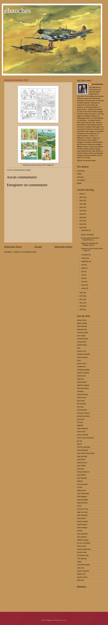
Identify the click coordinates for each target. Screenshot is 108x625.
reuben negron (82, 524)
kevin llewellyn (82, 478)
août (83, 265)
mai (82, 275)
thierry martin (81, 546)
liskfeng (79, 481)
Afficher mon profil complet (86, 160)
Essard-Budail (82, 410)
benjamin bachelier (83, 354)
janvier (83, 288)
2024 (81, 197)
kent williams (81, 475)
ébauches (17, 10)
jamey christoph (82, 435)
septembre (85, 261)
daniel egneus (82, 382)
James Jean (81, 431)
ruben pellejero (82, 527)
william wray (81, 574)
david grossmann (83, 388)
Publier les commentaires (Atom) (25, 252)
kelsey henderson (83, 472)
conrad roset (81, 376)
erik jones (80, 407)
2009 (81, 309)
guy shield (80, 419)
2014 (81, 293)
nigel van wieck (82, 512)
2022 (81, 204)
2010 (81, 306)
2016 (81, 224)
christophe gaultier (83, 370)
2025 (81, 194)
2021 (81, 207)
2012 (81, 299)
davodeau (80, 391)
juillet (83, 268)
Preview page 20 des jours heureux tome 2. (90, 239)
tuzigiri (79, 562)
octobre (84, 258)
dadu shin (80, 379)
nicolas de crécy (82, 509)
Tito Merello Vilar (83, 555)
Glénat (79, 174)
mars (83, 281)
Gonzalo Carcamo (83, 413)
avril (83, 278)
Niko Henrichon (82, 515)
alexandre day (82, 329)
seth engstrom (82, 537)
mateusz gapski (82, 500)
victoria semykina (83, 571)
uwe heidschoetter (83, 565)
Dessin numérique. (87, 235)
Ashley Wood (81, 342)
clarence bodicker (83, 373)
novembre (85, 255)
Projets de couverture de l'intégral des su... (89, 244)
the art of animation (83, 543)
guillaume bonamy (83, 416)
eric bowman (81, 404)
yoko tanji (80, 580)
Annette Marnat (82, 339)
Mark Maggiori (82, 496)
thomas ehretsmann (84, 549)
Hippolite (80, 425)
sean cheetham (82, 534)
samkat (79, 531)
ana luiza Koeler (82, 332)
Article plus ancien (63, 247)
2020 (81, 211)
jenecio (79, 444)
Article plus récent (13, 247)
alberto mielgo (82, 323)
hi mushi (80, 422)
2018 (81, 217)
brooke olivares (82, 357)
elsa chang (81, 401)
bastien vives (81, 351)
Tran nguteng (81, 558)
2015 (81, 227)
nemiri (79, 506)
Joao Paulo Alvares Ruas (86, 453)
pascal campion (82, 521)
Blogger (63, 620)
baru (78, 348)
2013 (81, 296)
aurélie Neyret (82, 345)
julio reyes (80, 469)
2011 (81, 303)
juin (82, 271)
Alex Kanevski (82, 326)
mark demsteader (83, 493)
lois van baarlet (82, 484)
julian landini (81, 466)
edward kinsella (82, 394)
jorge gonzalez (82, 456)
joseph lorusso (82, 462)
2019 (81, 214)
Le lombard (81, 180)
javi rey (79, 441)
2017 (81, 221)
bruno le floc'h (82, 363)
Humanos (80, 177)
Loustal (79, 487)
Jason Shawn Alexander (85, 438)
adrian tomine (82, 320)
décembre (85, 230)
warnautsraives (97, 84)
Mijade (79, 183)
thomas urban (82, 552)
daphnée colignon (83, 385)
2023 (81, 200)
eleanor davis (81, 397)
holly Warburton (82, 428)
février (83, 285)
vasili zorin (80, 568)
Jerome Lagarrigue (83, 447)
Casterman (81, 171)
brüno (79, 360)
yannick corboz (82, 577)
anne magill (81, 336)
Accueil (38, 247)
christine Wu (81, 366)
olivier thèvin (81, 518)
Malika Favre (81, 490)
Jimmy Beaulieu (82, 450)
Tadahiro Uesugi (82, 540)
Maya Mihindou (82, 503)
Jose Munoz (81, 459)
